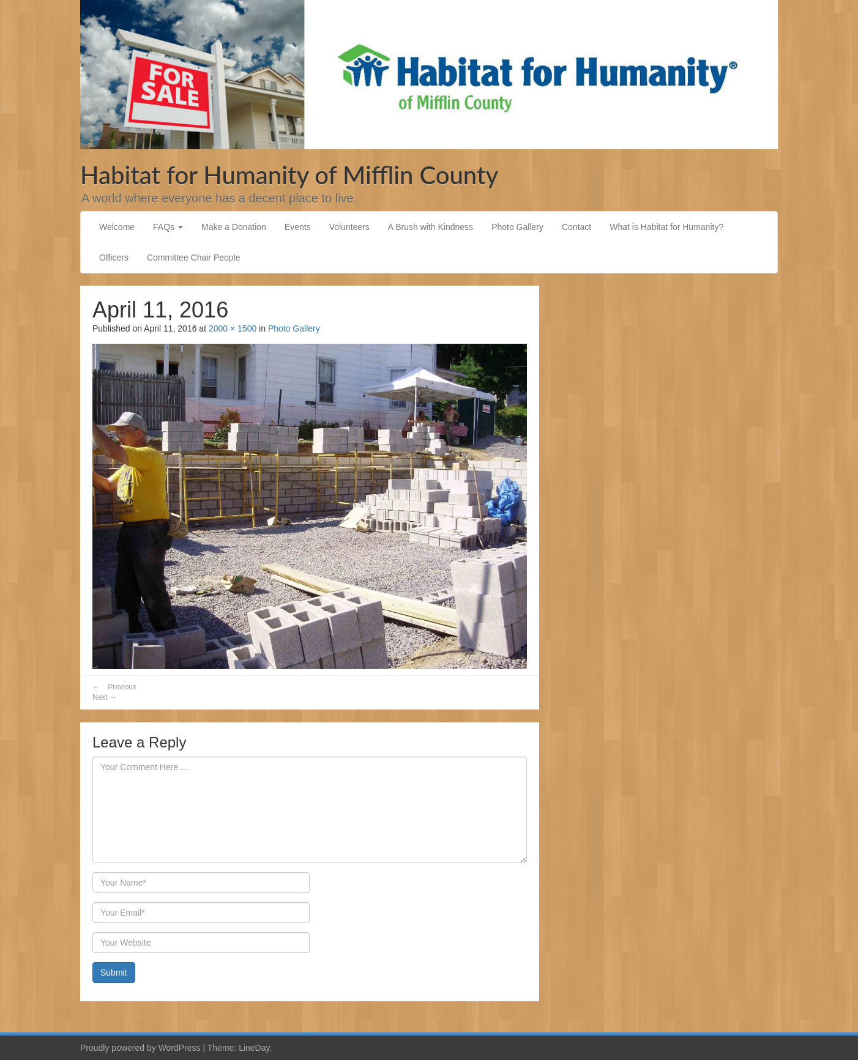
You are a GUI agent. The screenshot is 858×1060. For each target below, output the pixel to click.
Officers (114, 257)
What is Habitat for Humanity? (666, 227)
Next (104, 697)
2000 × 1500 (232, 328)
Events (298, 227)
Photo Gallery (517, 227)
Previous (114, 687)
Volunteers (349, 227)
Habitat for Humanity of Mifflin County (289, 175)
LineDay (254, 1048)
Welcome (117, 227)
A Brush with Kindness (430, 227)
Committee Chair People (194, 257)
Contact (576, 227)
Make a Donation (233, 227)
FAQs (168, 227)
